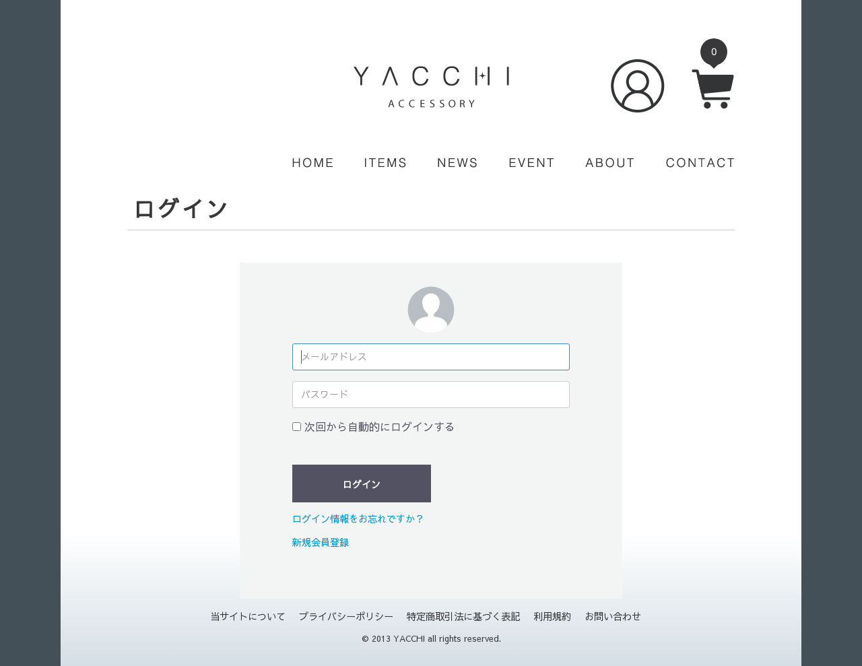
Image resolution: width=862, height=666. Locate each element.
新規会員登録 (320, 542)
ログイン (361, 484)
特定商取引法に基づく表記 (463, 616)
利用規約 (552, 616)
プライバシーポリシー (346, 616)
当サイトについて (248, 616)
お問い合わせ (613, 616)
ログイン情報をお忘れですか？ (358, 518)
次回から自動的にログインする (379, 426)
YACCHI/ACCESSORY (431, 87)
